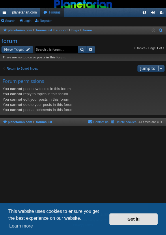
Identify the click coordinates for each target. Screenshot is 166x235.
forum (9, 41)
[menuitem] (144, 12)
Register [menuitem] (163, 13)
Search (10, 20)
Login (27, 20)
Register (46, 20)
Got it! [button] (134, 219)
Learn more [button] (21, 225)
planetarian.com (24, 12)
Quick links (5, 13)
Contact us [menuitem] (98, 122)
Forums (55, 12)
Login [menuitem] (154, 13)
